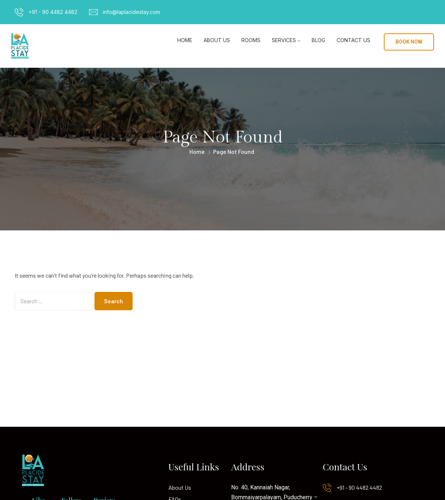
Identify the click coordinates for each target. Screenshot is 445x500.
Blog (318, 40)
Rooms (250, 40)
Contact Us (353, 40)
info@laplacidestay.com (131, 12)
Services (284, 40)
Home (184, 40)
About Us (217, 40)
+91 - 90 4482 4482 (53, 12)
